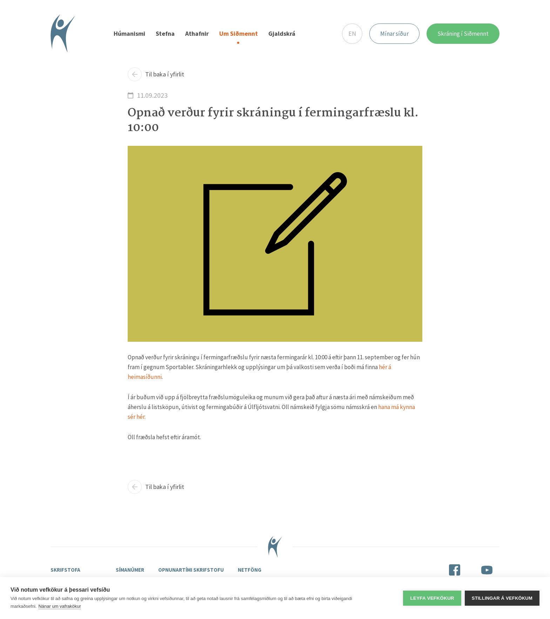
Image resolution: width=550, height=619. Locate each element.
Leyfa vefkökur (432, 598)
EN (352, 33)
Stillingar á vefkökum (502, 598)
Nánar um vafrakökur (59, 606)
